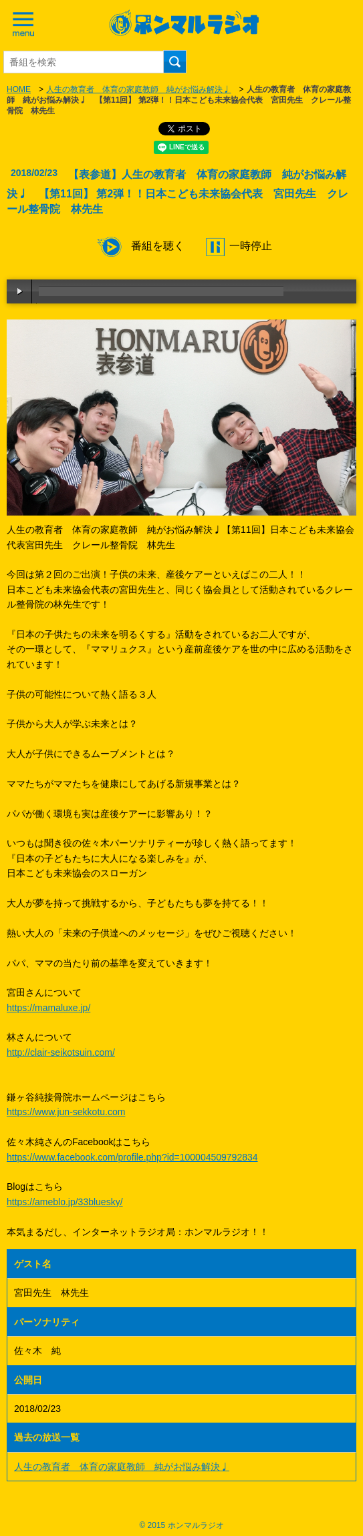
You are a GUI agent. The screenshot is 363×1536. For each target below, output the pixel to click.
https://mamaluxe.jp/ (48, 1007)
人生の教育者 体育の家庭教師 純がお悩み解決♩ (138, 89)
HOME (19, 89)
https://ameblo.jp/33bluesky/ (65, 1202)
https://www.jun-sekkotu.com (66, 1111)
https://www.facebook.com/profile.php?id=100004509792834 (132, 1157)
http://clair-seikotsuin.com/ (61, 1052)
